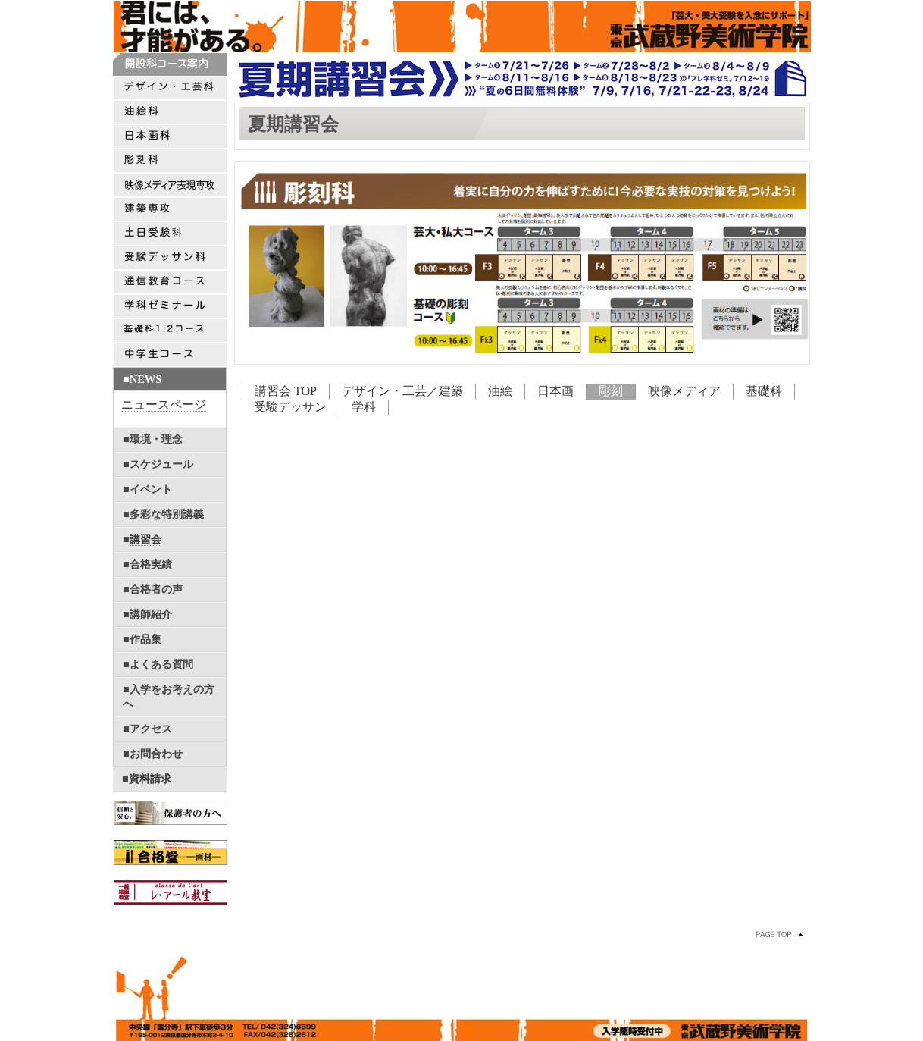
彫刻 (611, 390)
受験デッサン (290, 406)
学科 (364, 406)
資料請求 (150, 779)
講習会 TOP (286, 390)
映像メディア (684, 390)
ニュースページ (163, 404)
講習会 (145, 539)
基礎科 (764, 390)
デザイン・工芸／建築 (402, 390)
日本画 (555, 390)
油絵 (500, 390)
